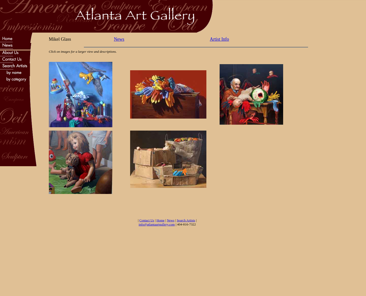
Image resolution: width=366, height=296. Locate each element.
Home (161, 220)
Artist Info (219, 39)
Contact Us (146, 220)
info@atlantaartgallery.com (157, 224)
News (119, 39)
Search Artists (186, 220)
